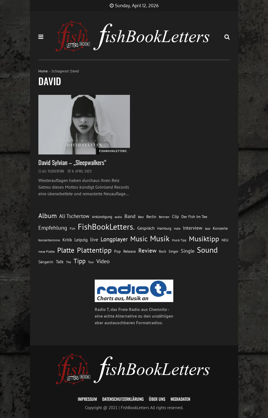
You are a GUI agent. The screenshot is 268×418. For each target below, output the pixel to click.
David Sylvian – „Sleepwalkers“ (72, 162)
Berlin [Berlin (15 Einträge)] (151, 216)
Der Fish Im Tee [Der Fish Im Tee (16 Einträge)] (194, 216)
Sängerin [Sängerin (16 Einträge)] (45, 261)
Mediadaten (180, 399)
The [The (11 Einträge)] (68, 262)
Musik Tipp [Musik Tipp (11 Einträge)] (179, 240)
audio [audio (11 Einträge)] (118, 217)
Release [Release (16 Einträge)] (129, 251)
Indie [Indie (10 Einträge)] (177, 228)
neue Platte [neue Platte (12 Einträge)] (46, 251)
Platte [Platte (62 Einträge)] (65, 250)
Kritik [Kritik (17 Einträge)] (67, 239)
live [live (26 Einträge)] (94, 239)
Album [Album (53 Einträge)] (47, 215)
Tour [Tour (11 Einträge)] (91, 262)
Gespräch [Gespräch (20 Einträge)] (146, 228)
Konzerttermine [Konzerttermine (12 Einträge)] (49, 240)
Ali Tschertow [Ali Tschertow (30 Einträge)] (74, 216)
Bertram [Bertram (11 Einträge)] (164, 217)
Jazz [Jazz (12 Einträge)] (207, 228)
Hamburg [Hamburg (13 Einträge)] (164, 228)
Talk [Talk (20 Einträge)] (60, 261)
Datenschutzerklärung (123, 399)
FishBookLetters (113, 151)
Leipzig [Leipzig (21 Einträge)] (81, 240)
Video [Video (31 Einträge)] (103, 261)
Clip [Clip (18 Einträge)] (175, 216)
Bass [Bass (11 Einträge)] (141, 217)
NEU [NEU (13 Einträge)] (225, 240)
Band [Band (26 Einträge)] (130, 216)
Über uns (157, 399)
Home (43, 71)
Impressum (87, 399)
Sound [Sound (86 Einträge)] (207, 250)
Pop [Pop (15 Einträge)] (117, 251)
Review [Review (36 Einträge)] (147, 250)
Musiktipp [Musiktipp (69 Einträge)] (204, 238)
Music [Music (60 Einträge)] (138, 238)
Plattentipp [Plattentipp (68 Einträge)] (94, 250)
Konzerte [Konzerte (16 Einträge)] (220, 228)
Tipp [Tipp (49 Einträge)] (80, 261)
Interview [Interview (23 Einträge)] (192, 228)
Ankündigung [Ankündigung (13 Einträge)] (102, 216)
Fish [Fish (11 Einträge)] (72, 228)
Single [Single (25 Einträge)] (187, 251)
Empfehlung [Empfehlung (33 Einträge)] (52, 227)
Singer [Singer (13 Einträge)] (173, 251)
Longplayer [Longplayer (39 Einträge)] (114, 239)
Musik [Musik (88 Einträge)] (159, 239)
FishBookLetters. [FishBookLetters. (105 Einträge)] (106, 226)
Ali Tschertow (53, 171)
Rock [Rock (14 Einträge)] (162, 251)
